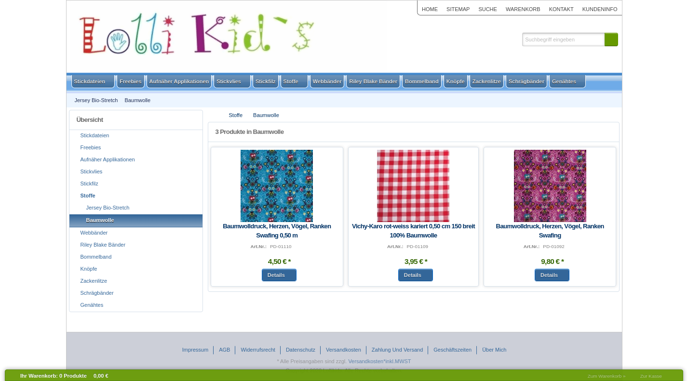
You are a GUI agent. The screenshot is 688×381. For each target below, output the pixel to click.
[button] (611, 39)
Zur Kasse (651, 376)
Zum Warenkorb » (607, 376)
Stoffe (236, 115)
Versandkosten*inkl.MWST (379, 361)
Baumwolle (266, 115)
